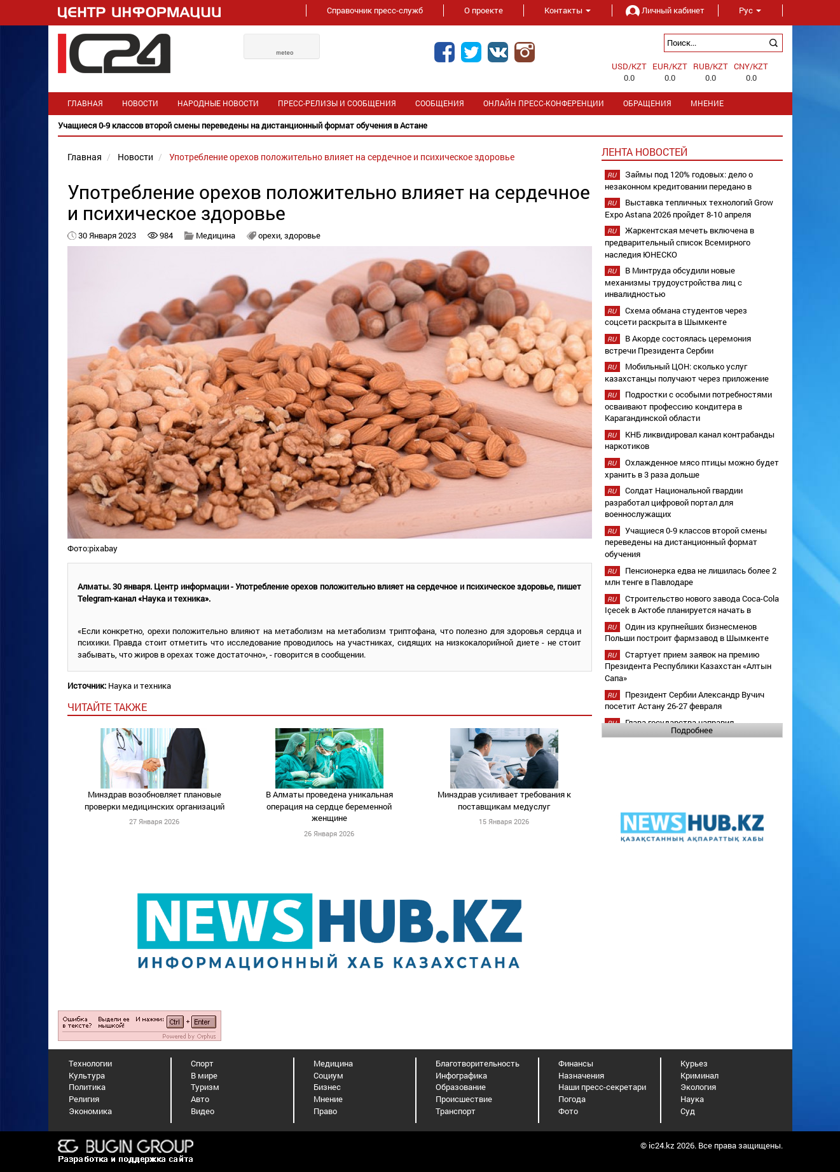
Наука (692, 1099)
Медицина (215, 235)
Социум (328, 1075)
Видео (202, 1111)
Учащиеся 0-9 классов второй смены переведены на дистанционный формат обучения (686, 542)
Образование (461, 1087)
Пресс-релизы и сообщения (337, 103)
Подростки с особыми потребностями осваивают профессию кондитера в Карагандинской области (688, 406)
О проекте (483, 10)
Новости (140, 103)
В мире (204, 1075)
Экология (698, 1087)
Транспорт (456, 1111)
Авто (200, 1099)
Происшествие (464, 1099)
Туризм (205, 1087)
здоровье (302, 235)
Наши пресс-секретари (602, 1087)
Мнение (707, 103)
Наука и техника (139, 685)
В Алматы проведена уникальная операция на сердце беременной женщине (329, 806)
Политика (87, 1087)
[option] (420, 126)
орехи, (271, 235)
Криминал (699, 1075)
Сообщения (439, 103)
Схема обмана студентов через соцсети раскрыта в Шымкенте (676, 316)
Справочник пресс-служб (375, 10)
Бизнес (327, 1087)
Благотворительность (478, 1063)
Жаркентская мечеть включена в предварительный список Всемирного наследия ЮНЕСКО (679, 241)
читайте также (107, 707)
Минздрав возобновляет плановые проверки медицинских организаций (154, 800)
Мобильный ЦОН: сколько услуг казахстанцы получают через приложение (687, 372)
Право (325, 1111)
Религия (84, 1099)
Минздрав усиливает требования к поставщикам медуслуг (504, 800)
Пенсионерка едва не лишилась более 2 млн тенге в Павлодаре (690, 576)
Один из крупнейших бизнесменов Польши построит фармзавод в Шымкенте (687, 632)
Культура (87, 1075)
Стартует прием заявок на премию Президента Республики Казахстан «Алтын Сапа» (688, 666)
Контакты (567, 10)
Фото (568, 1111)
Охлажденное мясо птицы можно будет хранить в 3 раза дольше (692, 468)
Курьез (694, 1063)
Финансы (575, 1063)
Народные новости (218, 103)
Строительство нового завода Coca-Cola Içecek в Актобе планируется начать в (692, 604)
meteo (285, 53)
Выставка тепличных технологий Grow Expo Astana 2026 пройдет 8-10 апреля (689, 208)
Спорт (202, 1063)
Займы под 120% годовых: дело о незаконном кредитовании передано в (679, 180)
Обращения (647, 103)
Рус (750, 10)
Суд (687, 1111)
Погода (572, 1099)
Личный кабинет (665, 10)
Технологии (90, 1063)
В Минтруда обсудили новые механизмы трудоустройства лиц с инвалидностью (673, 282)
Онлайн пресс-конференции (543, 103)
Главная (85, 103)
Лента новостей (644, 151)
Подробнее (692, 730)
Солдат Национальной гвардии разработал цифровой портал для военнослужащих (674, 502)
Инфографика (461, 1075)
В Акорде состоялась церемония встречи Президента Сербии (678, 344)
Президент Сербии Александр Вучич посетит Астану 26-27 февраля (684, 700)
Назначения (581, 1075)
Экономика (90, 1111)
